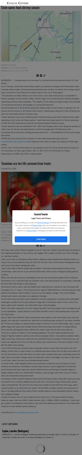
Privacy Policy (37, 225)
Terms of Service (43, 222)
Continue (41, 239)
